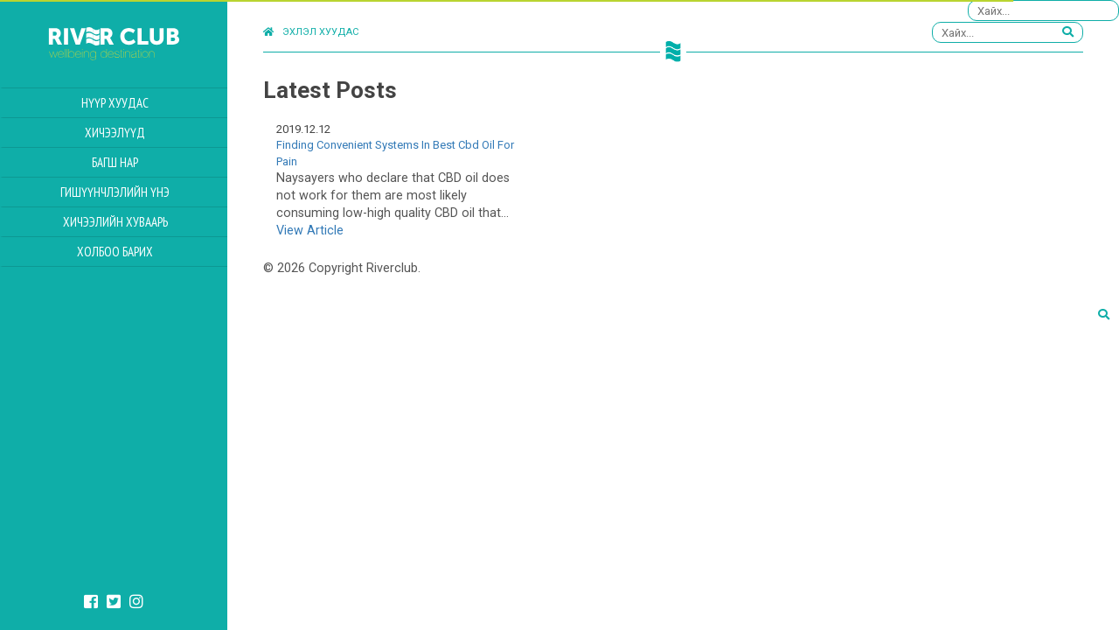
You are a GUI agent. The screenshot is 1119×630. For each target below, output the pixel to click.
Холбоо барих (115, 251)
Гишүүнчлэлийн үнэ (115, 192)
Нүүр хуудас (115, 102)
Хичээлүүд (115, 132)
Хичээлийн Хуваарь (115, 222)
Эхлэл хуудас (310, 32)
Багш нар (115, 162)
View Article (310, 230)
